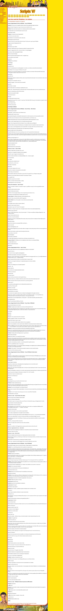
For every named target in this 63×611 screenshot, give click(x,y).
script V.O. (18, 21)
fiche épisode (12, 21)
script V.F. (23, 21)
